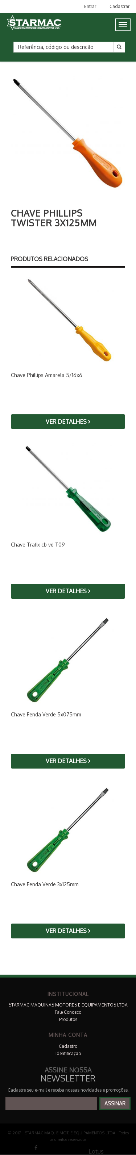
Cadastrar (119, 6)
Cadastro (68, 1046)
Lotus (96, 1151)
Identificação (68, 1053)
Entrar (90, 6)
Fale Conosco (68, 1012)
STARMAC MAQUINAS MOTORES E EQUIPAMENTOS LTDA (68, 1005)
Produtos (68, 1019)
